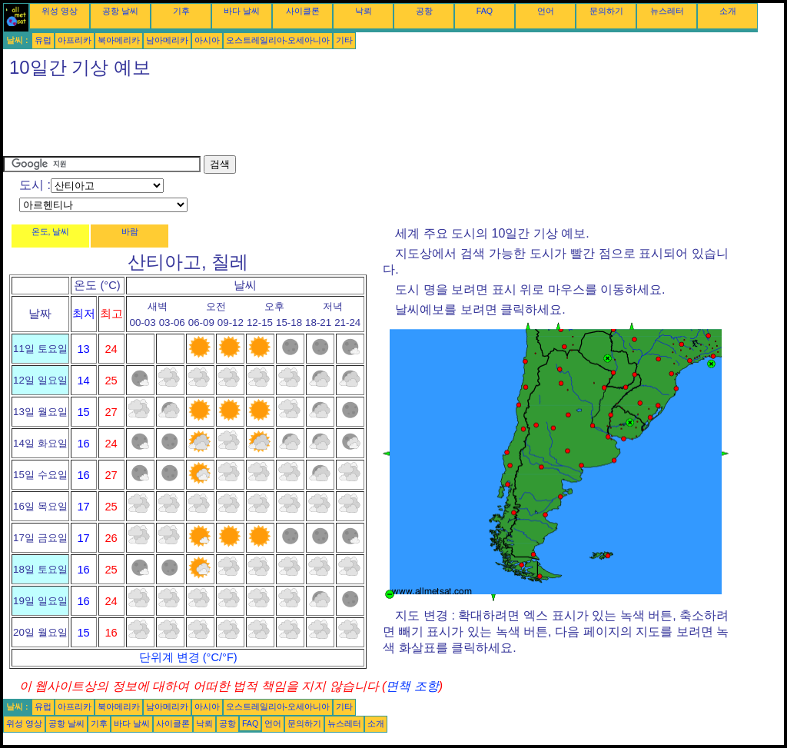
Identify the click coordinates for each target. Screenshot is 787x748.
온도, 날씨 (51, 231)
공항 (424, 10)
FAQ (485, 10)
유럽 (43, 40)
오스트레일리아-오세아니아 (278, 40)
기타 (344, 40)
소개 (727, 10)
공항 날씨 (120, 10)
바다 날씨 (242, 10)
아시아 (207, 40)
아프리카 (74, 40)
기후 (181, 10)
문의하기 (606, 10)
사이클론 (303, 10)
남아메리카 (167, 40)
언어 (545, 10)
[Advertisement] (283, 120)
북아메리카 (119, 40)
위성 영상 (60, 10)
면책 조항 (412, 686)
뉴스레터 (667, 10)
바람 (129, 231)
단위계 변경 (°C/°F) (188, 657)
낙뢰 (363, 10)
